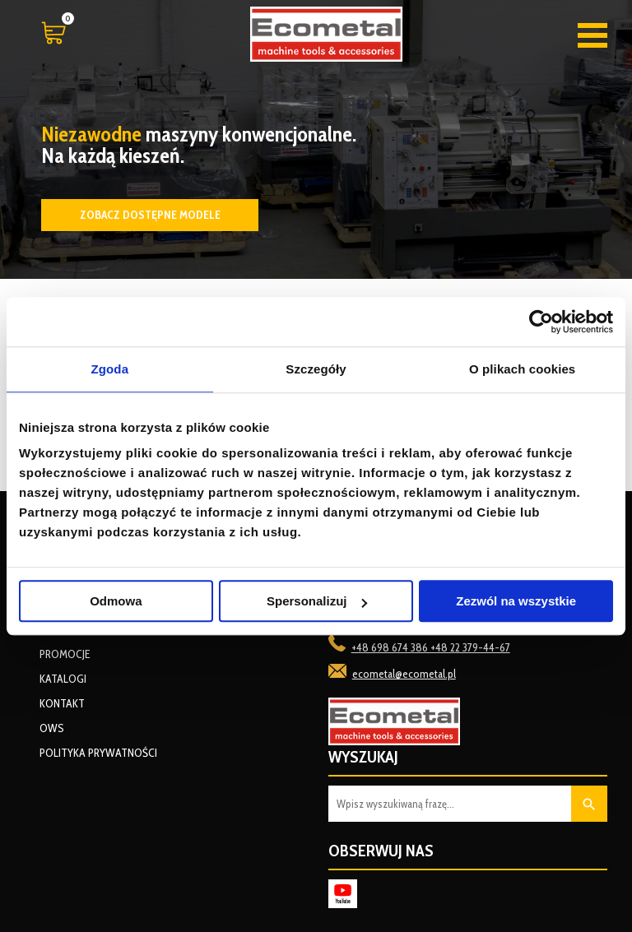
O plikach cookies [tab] (522, 369)
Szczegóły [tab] (316, 369)
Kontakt (62, 703)
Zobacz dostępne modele (150, 214)
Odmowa (116, 601)
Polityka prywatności (98, 752)
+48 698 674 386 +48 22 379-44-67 (430, 647)
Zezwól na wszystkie (516, 601)
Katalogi (63, 678)
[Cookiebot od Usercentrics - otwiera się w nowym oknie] (541, 321)
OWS (52, 728)
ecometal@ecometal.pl (404, 674)
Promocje (65, 654)
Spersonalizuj (317, 601)
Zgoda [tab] (110, 369)
